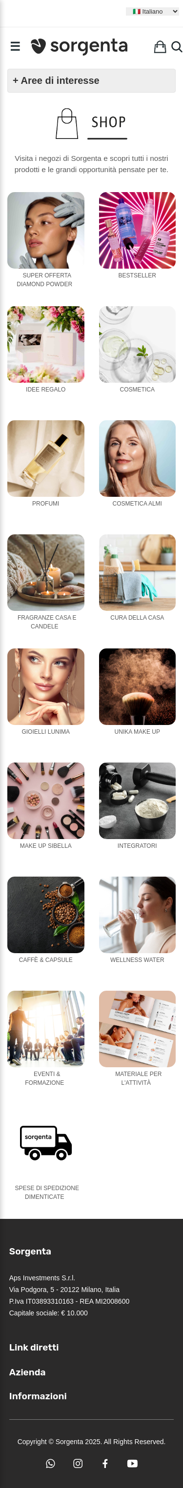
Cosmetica (137, 389)
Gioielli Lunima (45, 731)
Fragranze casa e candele (47, 622)
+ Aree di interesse (56, 80)
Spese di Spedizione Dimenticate (47, 1192)
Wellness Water (137, 960)
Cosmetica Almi (137, 503)
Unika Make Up (137, 731)
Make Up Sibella (46, 845)
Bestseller (137, 275)
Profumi (45, 503)
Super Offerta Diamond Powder (44, 280)
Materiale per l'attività (138, 1078)
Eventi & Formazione (44, 1078)
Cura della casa (137, 617)
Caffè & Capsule (46, 960)
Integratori (137, 845)
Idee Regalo (45, 389)
